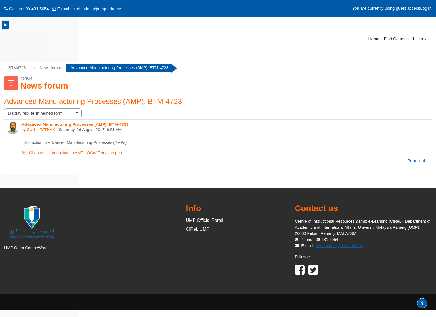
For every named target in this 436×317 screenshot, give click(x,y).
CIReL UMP (246, 230)
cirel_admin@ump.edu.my (97, 8)
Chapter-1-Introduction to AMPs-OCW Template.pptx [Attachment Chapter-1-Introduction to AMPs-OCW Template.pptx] (157, 153)
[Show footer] (422, 303)
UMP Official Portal (253, 221)
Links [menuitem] (418, 38)
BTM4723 (101, 68)
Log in (426, 8)
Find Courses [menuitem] (396, 38)
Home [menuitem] (374, 38)
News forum (135, 68)
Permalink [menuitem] (416, 161)
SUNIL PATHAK (126, 130)
